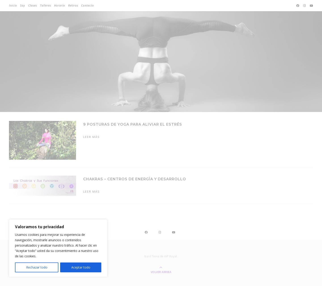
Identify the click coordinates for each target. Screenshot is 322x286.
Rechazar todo (36, 267)
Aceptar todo (80, 267)
